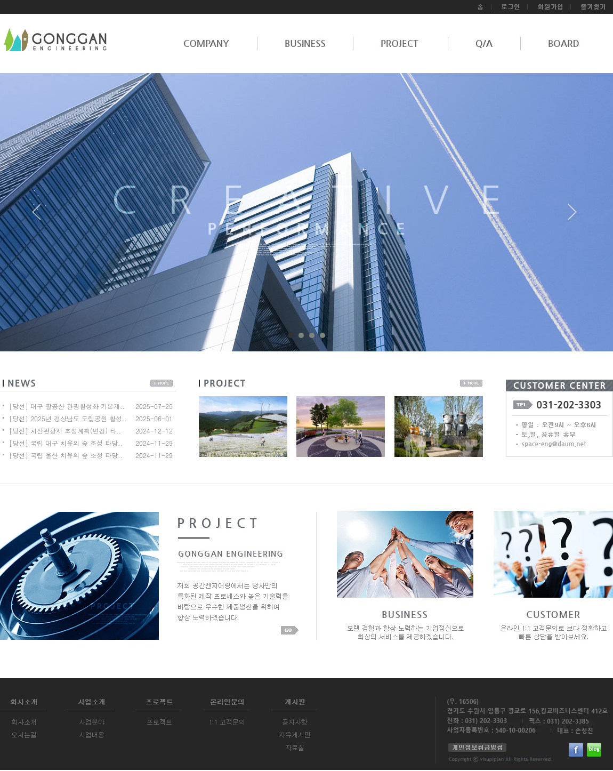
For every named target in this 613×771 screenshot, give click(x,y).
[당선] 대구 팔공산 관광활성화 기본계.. (67, 406)
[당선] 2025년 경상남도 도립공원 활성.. (68, 418)
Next (572, 216)
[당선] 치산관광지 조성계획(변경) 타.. (65, 430)
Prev (40, 216)
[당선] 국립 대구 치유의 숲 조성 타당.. (66, 442)
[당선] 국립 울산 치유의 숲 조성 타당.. (66, 455)
